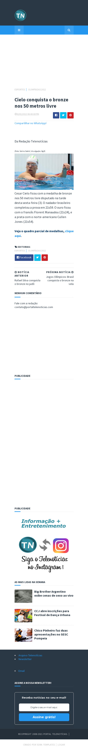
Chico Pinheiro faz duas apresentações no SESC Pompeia (51, 634)
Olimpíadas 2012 (37, 89)
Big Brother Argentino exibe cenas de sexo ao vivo (53, 593)
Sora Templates (46, 744)
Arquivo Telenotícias (30, 655)
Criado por (30, 744)
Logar (61, 744)
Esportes (20, 89)
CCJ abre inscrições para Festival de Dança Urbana (52, 613)
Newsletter (25, 659)
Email (22, 671)
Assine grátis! (44, 717)
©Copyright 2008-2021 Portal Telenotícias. (43, 734)
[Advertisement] (44, 63)
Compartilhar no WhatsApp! (30, 123)
